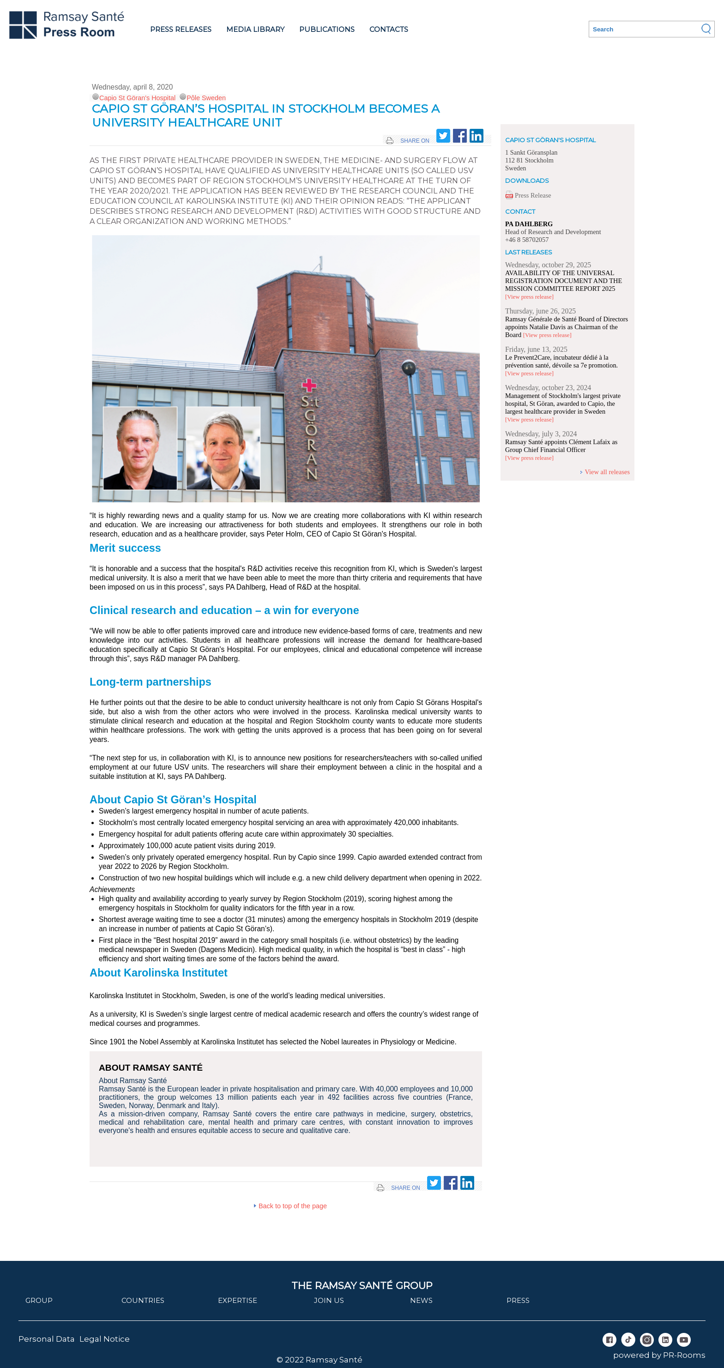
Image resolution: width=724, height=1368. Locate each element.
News (421, 1300)
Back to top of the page (293, 1206)
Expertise (237, 1300)
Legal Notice (104, 1339)
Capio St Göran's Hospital (137, 98)
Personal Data (46, 1339)
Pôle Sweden (206, 98)
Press (518, 1300)
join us (329, 1300)
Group (39, 1300)
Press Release (533, 195)
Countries (142, 1300)
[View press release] (529, 296)
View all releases (607, 472)
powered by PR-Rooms (659, 1355)
